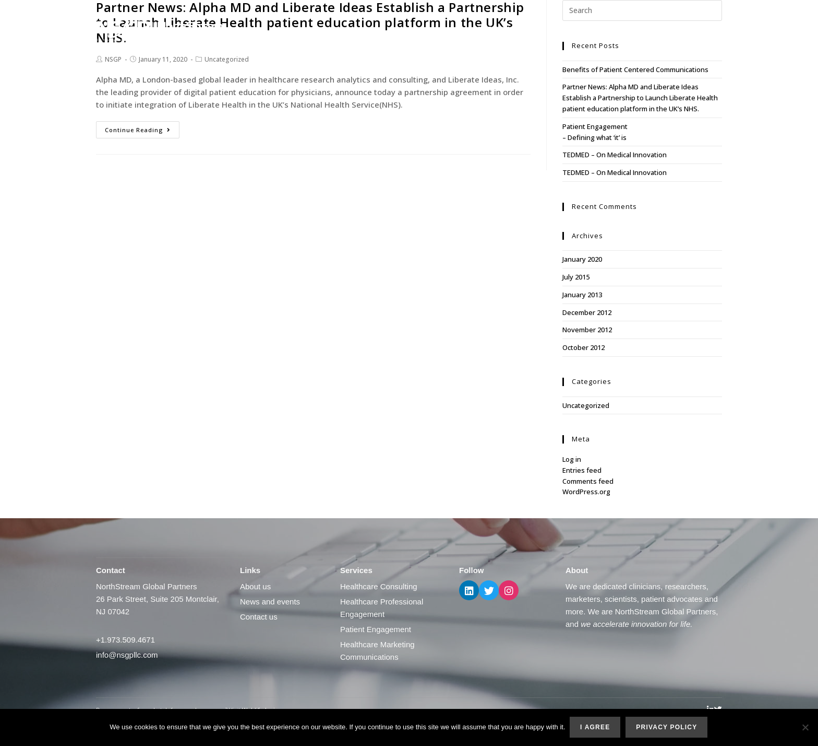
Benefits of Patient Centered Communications (635, 69)
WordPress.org (586, 491)
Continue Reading (138, 130)
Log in (571, 459)
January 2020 (582, 259)
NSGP (113, 59)
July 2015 (576, 277)
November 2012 (587, 329)
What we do (554, 29)
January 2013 (582, 294)
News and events (629, 29)
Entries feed (582, 470)
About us (495, 29)
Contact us (698, 29)
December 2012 (586, 312)
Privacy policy (667, 727)
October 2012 (583, 347)
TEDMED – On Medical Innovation (614, 154)
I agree (596, 727)
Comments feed (588, 481)
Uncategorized (226, 59)
